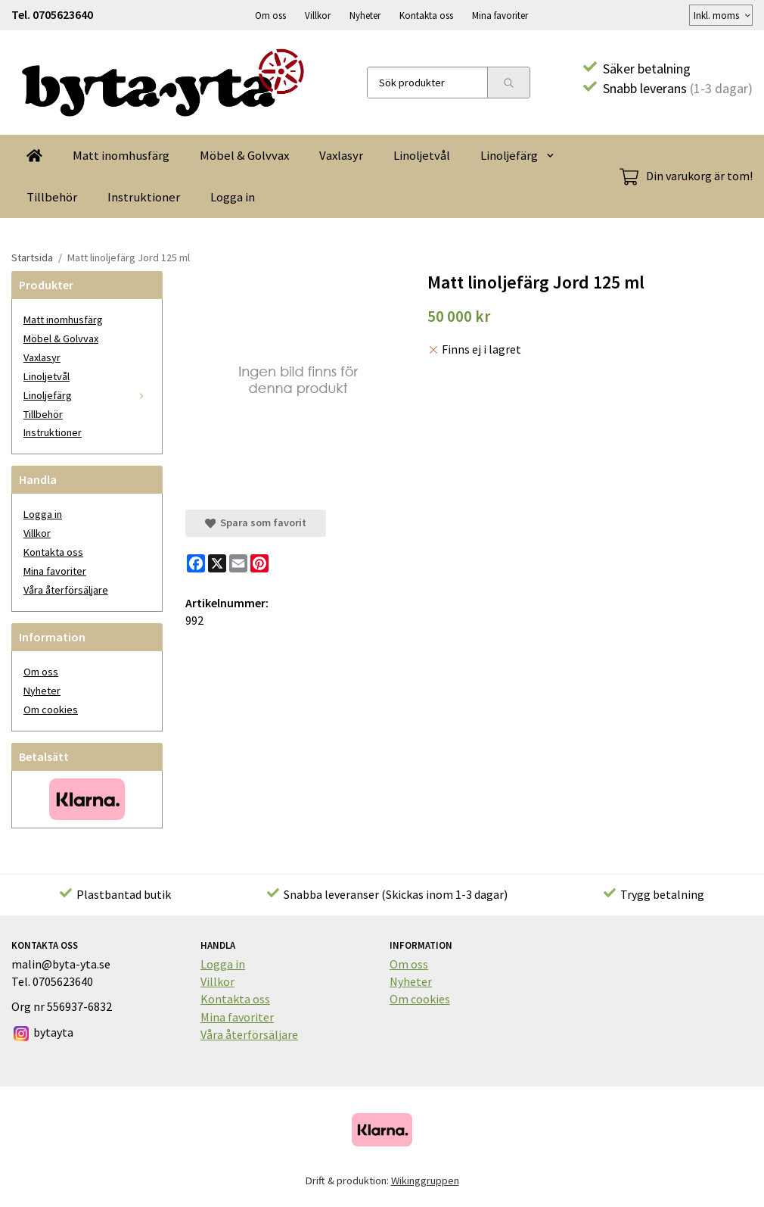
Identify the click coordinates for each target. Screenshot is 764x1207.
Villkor (318, 14)
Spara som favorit (255, 522)
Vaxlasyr (341, 154)
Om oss (270, 14)
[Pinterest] (259, 563)
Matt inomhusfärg (121, 154)
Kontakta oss (426, 14)
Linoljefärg (517, 154)
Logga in (232, 196)
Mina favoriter (500, 14)
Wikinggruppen (425, 1180)
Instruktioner (143, 196)
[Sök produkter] (427, 82)
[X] (217, 563)
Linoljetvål (421, 154)
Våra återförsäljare (65, 589)
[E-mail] (238, 563)
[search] (508, 82)
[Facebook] (196, 563)
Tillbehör (51, 196)
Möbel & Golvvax (244, 154)
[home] (34, 155)
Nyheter (364, 14)
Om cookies (50, 709)
